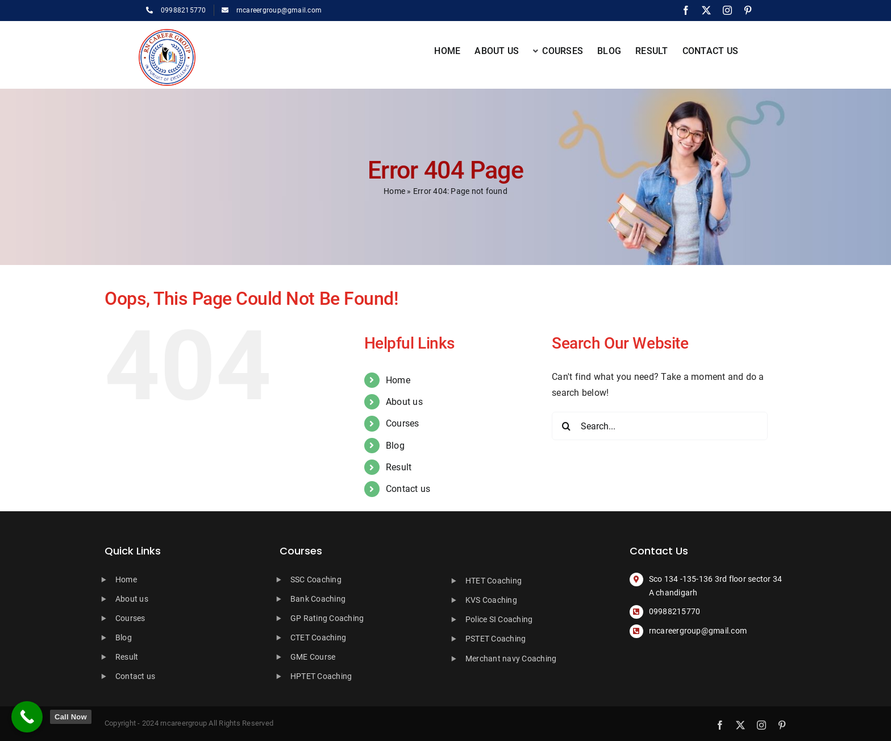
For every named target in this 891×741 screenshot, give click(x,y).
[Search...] (660, 426)
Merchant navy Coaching (510, 658)
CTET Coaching (318, 637)
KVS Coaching (491, 600)
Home (394, 191)
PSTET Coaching (495, 638)
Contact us (408, 488)
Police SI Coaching (498, 619)
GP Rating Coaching (327, 618)
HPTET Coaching (321, 676)
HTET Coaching (493, 580)
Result (398, 467)
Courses (402, 423)
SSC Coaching (316, 579)
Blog (395, 445)
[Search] (566, 426)
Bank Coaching (317, 598)
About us (404, 401)
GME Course (312, 656)
